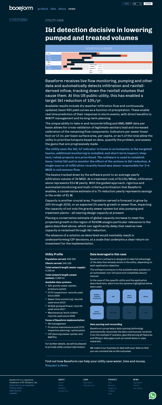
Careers (62, 388)
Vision (61, 383)
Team (60, 385)
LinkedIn (13, 393)
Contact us (63, 391)
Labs (53, 8)
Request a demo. (56, 365)
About (62, 8)
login (148, 4)
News (71, 8)
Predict (111, 391)
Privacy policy (15, 388)
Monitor (111, 385)
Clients (136, 385)
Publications (88, 385)
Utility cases (19, 20)
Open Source (15, 391)
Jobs (126, 4)
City (110, 383)
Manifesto (87, 383)
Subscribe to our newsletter (21, 385)
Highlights (137, 383)
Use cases (137, 388)
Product (43, 8)
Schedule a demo (99, 48)
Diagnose (112, 388)
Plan (110, 394)
